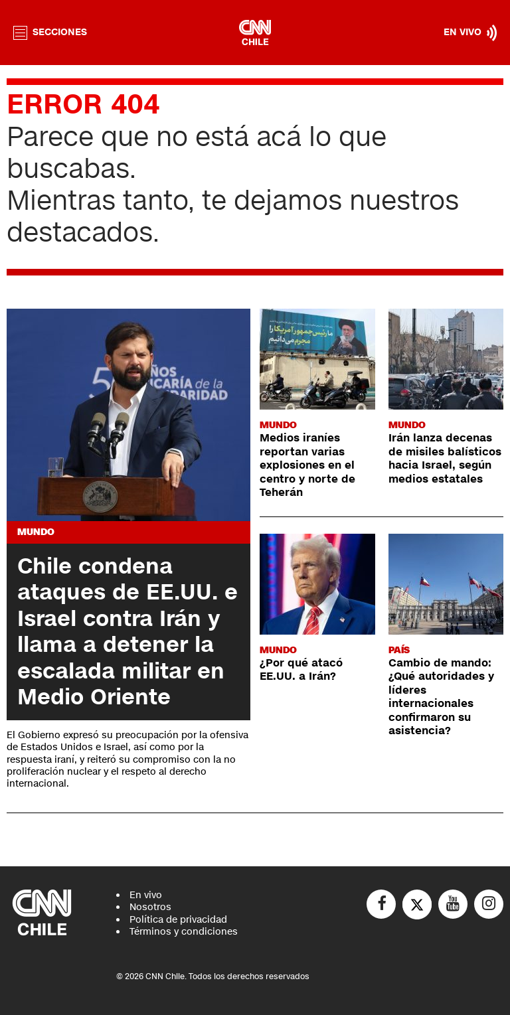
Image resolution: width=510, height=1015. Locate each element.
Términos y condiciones (183, 931)
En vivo (145, 895)
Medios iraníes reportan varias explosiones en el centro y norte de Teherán (307, 465)
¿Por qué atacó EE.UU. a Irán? (301, 670)
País (399, 650)
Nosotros (150, 907)
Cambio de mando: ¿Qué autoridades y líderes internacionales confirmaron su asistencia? (441, 697)
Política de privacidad (178, 919)
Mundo (35, 532)
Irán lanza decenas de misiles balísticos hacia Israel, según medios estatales (444, 458)
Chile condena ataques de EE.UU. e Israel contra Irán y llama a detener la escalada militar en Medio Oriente (127, 632)
